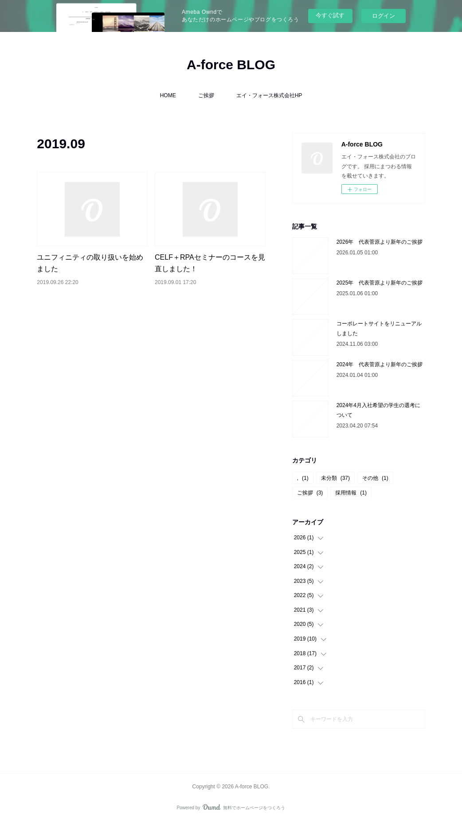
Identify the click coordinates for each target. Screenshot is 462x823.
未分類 (335, 478)
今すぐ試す (330, 15)
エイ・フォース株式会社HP (269, 95)
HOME (168, 95)
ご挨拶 (206, 95)
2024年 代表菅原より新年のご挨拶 (380, 364)
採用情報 (351, 493)
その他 (375, 478)
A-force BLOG (231, 64)
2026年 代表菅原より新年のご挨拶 (380, 242)
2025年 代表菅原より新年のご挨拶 (380, 283)
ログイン (383, 15)
